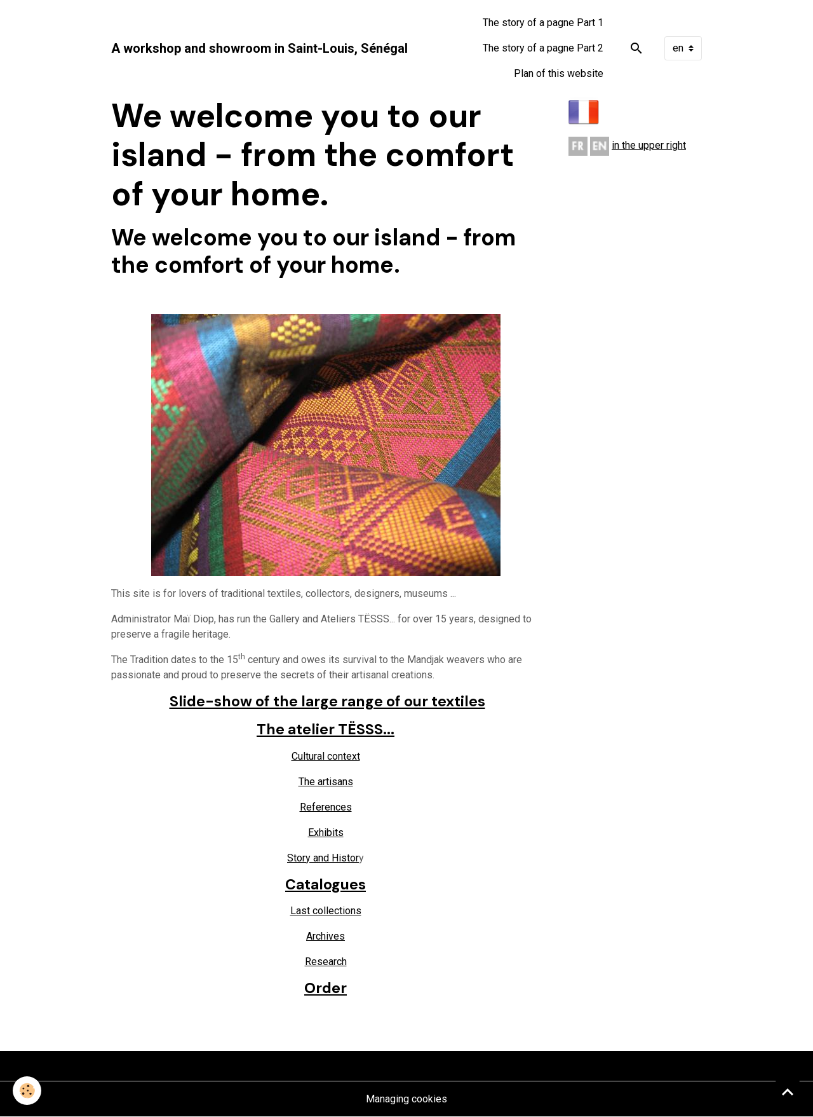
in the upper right (649, 145)
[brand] (259, 48)
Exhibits (326, 832)
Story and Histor (323, 858)
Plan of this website (558, 73)
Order (325, 987)
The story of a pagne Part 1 (543, 23)
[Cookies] (27, 1090)
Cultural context (326, 756)
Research (326, 962)
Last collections (325, 911)
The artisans (326, 782)
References (326, 807)
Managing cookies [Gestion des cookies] (406, 1099)
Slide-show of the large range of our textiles (327, 701)
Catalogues (325, 884)
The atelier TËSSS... (325, 729)
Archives (325, 936)
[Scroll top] (787, 1091)
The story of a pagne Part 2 (543, 48)
